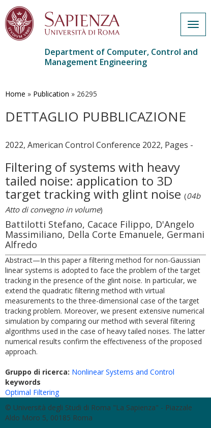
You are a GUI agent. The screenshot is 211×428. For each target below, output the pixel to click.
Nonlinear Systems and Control (123, 372)
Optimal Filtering (32, 392)
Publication (51, 94)
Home (15, 94)
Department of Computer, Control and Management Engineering (121, 57)
